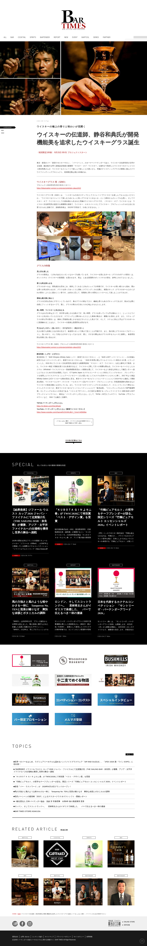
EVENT (75, 37)
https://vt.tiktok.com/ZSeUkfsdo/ (49, 406)
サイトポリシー (79, 937)
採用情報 (89, 937)
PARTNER (106, 37)
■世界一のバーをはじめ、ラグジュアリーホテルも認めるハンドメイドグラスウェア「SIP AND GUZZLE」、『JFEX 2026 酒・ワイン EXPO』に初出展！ (73, 763)
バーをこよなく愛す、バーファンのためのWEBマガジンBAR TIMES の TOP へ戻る (73, 422)
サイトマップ (49, 937)
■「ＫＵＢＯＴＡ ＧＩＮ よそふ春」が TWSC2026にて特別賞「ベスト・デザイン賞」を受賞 (51, 776)
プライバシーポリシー (63, 937)
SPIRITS (33, 37)
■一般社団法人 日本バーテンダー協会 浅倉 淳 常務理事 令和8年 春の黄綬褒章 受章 (48, 801)
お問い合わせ (25, 937)
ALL (5, 37)
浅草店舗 (127, 925)
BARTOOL (85, 37)
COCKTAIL (22, 37)
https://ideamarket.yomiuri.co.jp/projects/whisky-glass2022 (59, 188)
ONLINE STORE (129, 922)
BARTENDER (45, 37)
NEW (66, 37)
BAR (12, 37)
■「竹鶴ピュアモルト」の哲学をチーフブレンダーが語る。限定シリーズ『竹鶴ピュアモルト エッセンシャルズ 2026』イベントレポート (69, 782)
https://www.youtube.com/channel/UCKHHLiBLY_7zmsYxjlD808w (61, 412)
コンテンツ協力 (37, 937)
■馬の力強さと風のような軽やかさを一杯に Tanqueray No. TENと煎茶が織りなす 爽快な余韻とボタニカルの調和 (61, 791)
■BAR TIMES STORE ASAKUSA (26, 811)
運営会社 (15, 937)
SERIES (96, 37)
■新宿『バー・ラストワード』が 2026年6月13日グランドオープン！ (42, 786)
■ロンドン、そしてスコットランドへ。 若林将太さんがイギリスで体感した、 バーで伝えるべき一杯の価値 (59, 806)
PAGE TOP (142, 941)
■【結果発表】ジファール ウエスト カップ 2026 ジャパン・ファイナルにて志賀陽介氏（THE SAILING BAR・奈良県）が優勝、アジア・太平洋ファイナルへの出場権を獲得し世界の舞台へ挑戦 (72, 770)
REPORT (57, 37)
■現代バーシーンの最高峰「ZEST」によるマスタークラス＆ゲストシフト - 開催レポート (50, 796)
